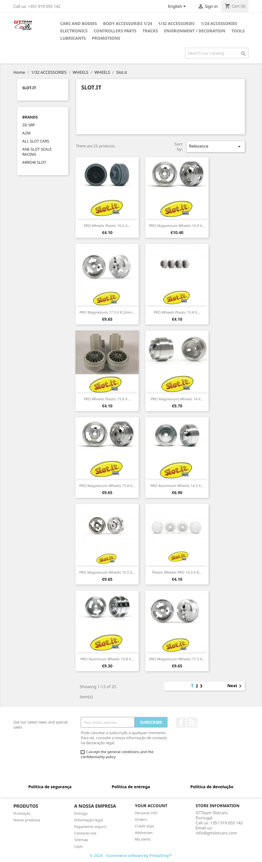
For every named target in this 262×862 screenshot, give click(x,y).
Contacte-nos (85, 833)
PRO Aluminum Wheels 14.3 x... (177, 485)
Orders (141, 819)
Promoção (21, 813)
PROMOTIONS (106, 38)
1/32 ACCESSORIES (176, 23)
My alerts (143, 839)
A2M (26, 132)
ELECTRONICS (74, 31)
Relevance (215, 146)
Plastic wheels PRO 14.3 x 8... (177, 572)
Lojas (78, 846)
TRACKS (150, 31)
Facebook (181, 722)
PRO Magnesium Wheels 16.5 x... (107, 572)
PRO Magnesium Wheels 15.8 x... (107, 485)
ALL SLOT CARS (35, 141)
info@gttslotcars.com (216, 833)
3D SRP (28, 124)
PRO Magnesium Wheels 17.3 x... (177, 659)
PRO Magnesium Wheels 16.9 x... (177, 225)
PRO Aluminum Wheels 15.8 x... (107, 659)
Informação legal (88, 820)
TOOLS (238, 31)
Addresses (144, 832)
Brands (30, 117)
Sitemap (81, 839)
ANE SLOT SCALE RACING (37, 152)
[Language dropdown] (178, 7)
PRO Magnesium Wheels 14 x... (177, 399)
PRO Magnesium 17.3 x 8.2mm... (107, 312)
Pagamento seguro (90, 826)
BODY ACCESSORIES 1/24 (127, 23)
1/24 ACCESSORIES (219, 23)
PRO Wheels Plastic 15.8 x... (177, 312)
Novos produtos (26, 820)
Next (235, 686)
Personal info (146, 812)
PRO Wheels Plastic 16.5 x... (107, 225)
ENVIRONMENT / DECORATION (194, 31)
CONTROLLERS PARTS (115, 31)
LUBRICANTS (73, 38)
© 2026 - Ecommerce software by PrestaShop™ (131, 855)
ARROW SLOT (34, 162)
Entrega (81, 813)
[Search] (217, 53)
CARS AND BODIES (78, 23)
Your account (151, 805)
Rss (192, 722)
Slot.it (29, 87)
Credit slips (144, 826)
